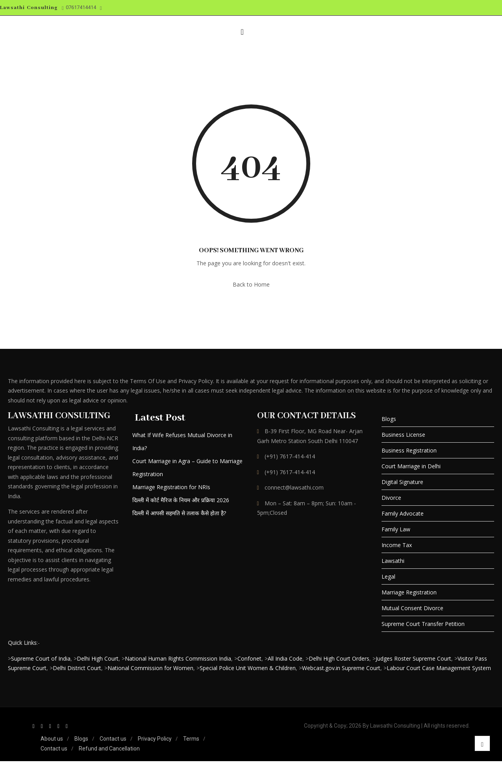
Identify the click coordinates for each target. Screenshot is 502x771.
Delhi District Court (77, 668)
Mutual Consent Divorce (412, 608)
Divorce (391, 497)
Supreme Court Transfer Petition (423, 624)
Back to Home (251, 284)
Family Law (396, 529)
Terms (191, 739)
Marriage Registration (409, 592)
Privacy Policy (155, 739)
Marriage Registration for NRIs (171, 487)
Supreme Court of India (40, 658)
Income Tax (397, 545)
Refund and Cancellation (109, 748)
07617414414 (79, 7)
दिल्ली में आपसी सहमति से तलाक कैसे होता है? (179, 513)
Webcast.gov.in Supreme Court (341, 668)
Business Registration (409, 450)
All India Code (285, 658)
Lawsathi (393, 560)
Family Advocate (403, 513)
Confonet (249, 658)
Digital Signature (402, 482)
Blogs (389, 419)
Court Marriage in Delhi (411, 466)
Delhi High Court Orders (339, 658)
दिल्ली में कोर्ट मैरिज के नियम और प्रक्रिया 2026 (180, 500)
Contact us (113, 739)
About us (52, 739)
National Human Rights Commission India (178, 658)
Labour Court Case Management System (439, 668)
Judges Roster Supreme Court (413, 658)
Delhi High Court (98, 658)
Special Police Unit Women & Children (248, 668)
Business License (403, 434)
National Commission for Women (150, 668)
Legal (388, 576)
